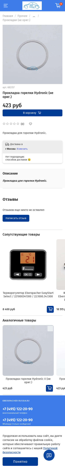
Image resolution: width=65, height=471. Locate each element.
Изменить (22, 148)
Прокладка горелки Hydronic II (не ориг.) (28, 380)
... (34, 16)
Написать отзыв (16, 218)
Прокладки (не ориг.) (16, 20)
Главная (8, 16)
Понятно (20, 461)
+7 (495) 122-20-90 (18, 409)
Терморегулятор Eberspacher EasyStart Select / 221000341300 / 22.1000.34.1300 (28, 294)
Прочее (22, 16)
